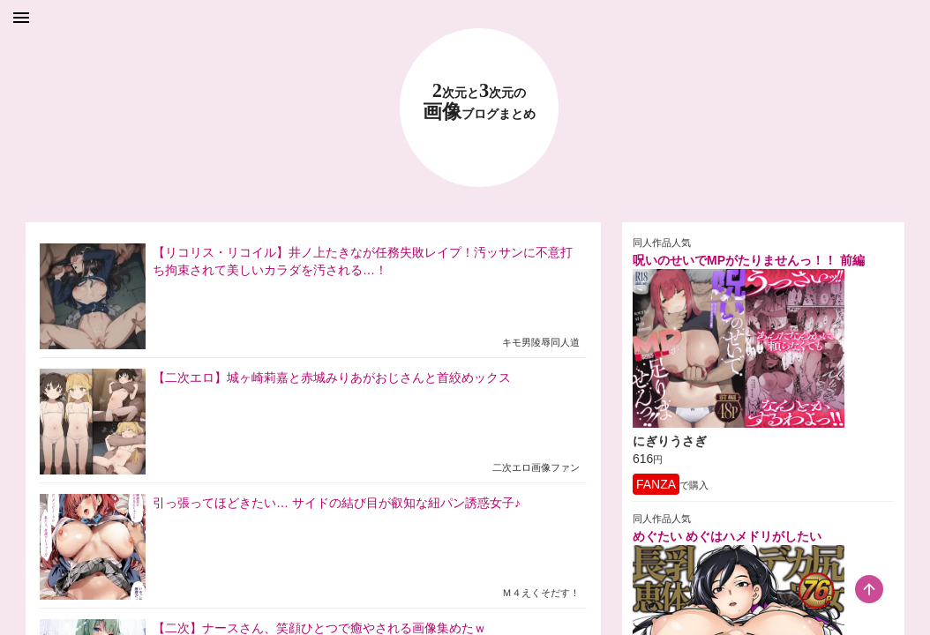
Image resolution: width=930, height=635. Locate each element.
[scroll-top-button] (869, 589)
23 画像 (479, 102)
